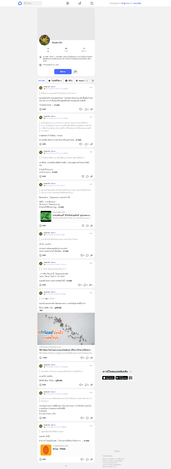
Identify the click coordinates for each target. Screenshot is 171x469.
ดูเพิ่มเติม (58, 307)
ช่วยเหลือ (110, 459)
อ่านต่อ (57, 105)
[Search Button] (25, 3)
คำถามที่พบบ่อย (119, 459)
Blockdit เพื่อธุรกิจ (108, 467)
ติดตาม (63, 71)
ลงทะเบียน (137, 3)
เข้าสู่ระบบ (125, 3)
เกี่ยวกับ (105, 459)
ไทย (115, 467)
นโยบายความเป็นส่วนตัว (110, 463)
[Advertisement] (117, 416)
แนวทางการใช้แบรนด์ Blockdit (112, 465)
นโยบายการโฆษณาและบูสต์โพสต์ (112, 461)
